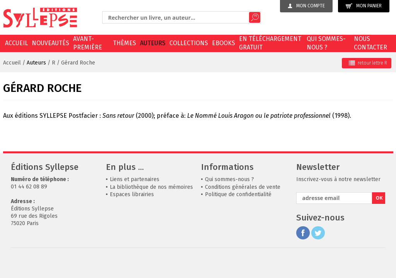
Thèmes (124, 43)
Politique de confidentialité (238, 194)
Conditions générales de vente (242, 187)
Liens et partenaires (134, 179)
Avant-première (87, 43)
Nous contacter (370, 43)
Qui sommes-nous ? (326, 43)
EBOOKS (223, 43)
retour (368, 63)
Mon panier (364, 6)
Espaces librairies (132, 194)
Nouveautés (50, 43)
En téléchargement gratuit (270, 43)
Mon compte (306, 5)
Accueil (16, 43)
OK (379, 198)
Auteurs (153, 43)
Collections (188, 43)
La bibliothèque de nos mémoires (151, 187)
